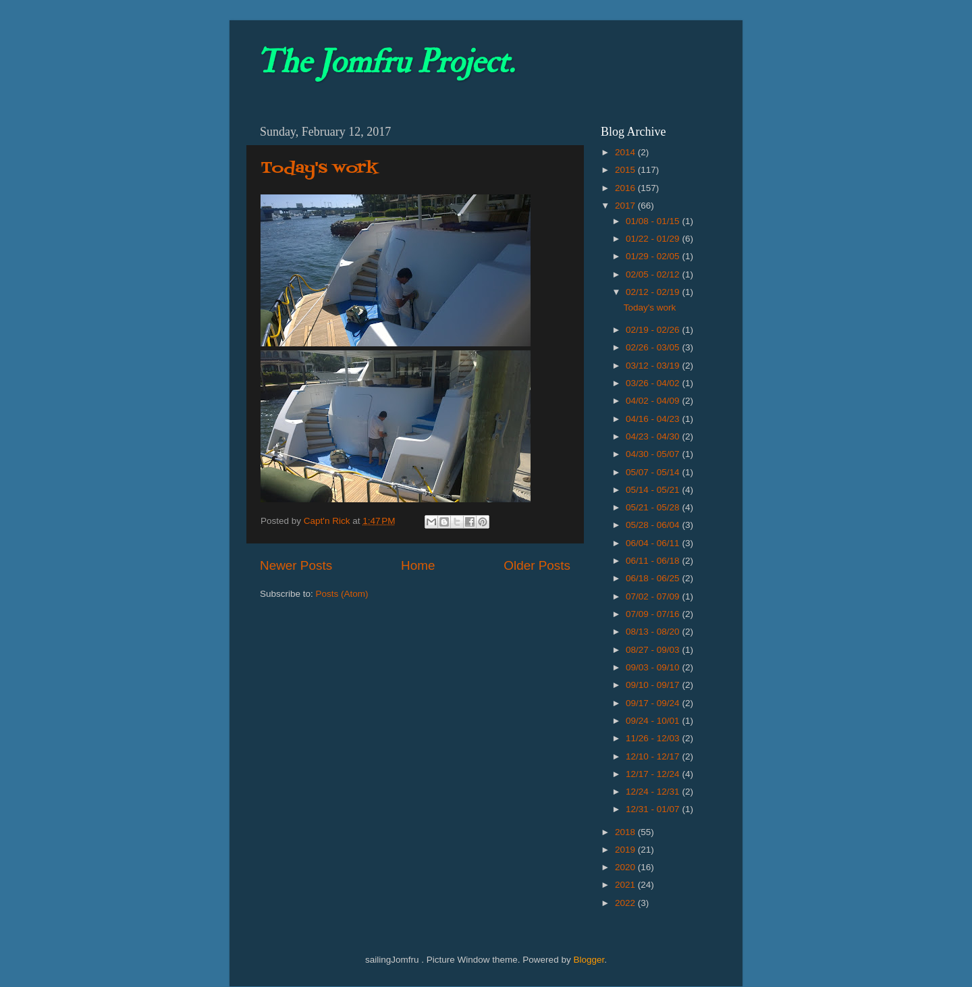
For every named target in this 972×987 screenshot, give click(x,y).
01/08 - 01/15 (654, 221)
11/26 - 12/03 (654, 738)
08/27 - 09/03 (654, 650)
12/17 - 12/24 (654, 774)
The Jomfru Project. (385, 62)
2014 (626, 152)
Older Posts (537, 565)
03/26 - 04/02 (654, 383)
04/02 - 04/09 (654, 401)
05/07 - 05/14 (654, 472)
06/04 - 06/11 (654, 543)
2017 (626, 206)
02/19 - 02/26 (654, 330)
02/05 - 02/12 (654, 274)
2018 (626, 832)
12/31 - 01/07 (654, 809)
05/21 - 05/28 (654, 507)
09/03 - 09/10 (654, 667)
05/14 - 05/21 (654, 490)
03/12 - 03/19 (654, 366)
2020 (626, 867)
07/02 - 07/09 (654, 596)
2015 (626, 170)
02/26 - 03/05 (654, 347)
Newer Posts (296, 565)
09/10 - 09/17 (654, 685)
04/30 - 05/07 (654, 454)
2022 (626, 903)
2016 (626, 188)
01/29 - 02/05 (654, 256)
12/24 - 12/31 (654, 791)
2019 (626, 850)
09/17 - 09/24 (654, 703)
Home (418, 565)
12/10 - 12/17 (654, 756)
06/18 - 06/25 (654, 578)
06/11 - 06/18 (654, 561)
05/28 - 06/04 (654, 525)
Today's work (319, 168)
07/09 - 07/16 (654, 614)
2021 (626, 885)
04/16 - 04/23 (654, 419)
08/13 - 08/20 (654, 631)
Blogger (588, 960)
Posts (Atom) (342, 594)
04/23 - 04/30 (654, 436)
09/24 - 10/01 (654, 721)
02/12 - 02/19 (654, 292)
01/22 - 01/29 (654, 239)
